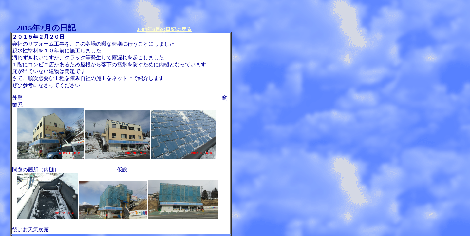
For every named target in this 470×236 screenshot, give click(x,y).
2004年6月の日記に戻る (164, 29)
